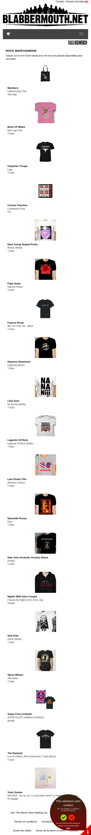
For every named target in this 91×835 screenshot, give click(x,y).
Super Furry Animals (19, 714)
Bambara (12, 88)
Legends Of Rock (17, 440)
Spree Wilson (15, 674)
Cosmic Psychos (17, 205)
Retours (73, 830)
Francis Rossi (15, 322)
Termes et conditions (25, 821)
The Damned (14, 753)
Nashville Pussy (16, 518)
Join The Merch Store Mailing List (28, 812)
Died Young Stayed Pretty (22, 244)
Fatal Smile (14, 283)
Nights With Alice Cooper (22, 596)
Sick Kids (13, 635)
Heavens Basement (18, 361)
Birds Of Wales (16, 126)
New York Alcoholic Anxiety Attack (27, 557)
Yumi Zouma (14, 792)
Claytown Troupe (17, 166)
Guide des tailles (22, 830)
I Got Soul (13, 400)
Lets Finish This (16, 479)
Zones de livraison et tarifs (50, 830)
